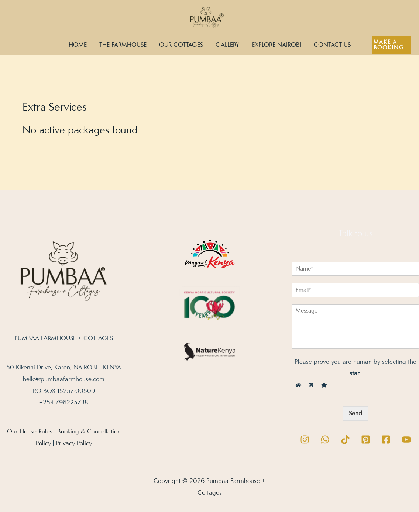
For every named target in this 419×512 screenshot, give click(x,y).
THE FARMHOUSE (123, 44)
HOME (78, 44)
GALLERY (227, 44)
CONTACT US (332, 44)
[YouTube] (406, 439)
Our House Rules (29, 431)
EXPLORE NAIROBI (276, 44)
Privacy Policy (74, 443)
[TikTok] (345, 439)
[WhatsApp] (325, 439)
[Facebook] (386, 439)
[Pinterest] (366, 439)
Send (355, 413)
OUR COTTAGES (181, 44)
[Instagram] (305, 439)
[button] (391, 45)
